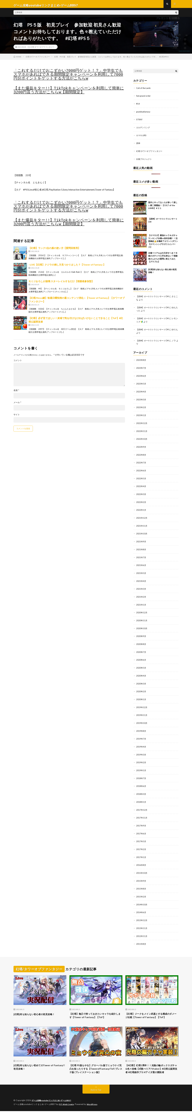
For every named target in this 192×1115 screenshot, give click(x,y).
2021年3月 (141, 587)
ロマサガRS (141, 137)
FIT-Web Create (67, 1108)
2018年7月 (141, 774)
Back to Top (96, 1094)
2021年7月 (141, 556)
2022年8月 (141, 454)
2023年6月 (141, 376)
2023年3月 (141, 400)
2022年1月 (141, 509)
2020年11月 (142, 618)
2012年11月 (142, 929)
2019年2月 (141, 758)
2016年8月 (141, 859)
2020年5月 (141, 665)
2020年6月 (141, 657)
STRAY (139, 121)
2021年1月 (141, 602)
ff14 (138, 106)
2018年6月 (141, 781)
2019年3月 (141, 750)
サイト (17, 417)
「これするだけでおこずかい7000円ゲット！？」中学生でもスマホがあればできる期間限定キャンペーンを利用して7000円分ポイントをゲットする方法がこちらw (68, 77)
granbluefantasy (144, 114)
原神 (138, 145)
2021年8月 (141, 548)
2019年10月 (142, 719)
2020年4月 (141, 672)
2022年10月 (142, 439)
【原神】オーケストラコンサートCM (153, 298)
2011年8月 (141, 937)
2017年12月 (142, 805)
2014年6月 (141, 906)
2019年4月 (141, 742)
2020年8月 (141, 641)
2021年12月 (142, 517)
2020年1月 (141, 696)
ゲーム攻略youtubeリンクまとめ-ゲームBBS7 (53, 1104)
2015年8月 (141, 883)
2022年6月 (141, 470)
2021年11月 (142, 524)
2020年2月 (141, 688)
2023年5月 (141, 384)
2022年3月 (141, 493)
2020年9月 (141, 633)
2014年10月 (142, 898)
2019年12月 (142, 704)
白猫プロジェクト (144, 160)
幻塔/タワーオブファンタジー (42, 49)
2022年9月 (141, 447)
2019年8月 (141, 727)
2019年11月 (142, 711)
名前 (16, 393)
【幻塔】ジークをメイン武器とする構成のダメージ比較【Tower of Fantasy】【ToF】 (151, 1011)
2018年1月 (141, 797)
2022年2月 (141, 501)
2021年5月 (141, 571)
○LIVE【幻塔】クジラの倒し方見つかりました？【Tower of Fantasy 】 (66, 267)
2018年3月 (141, 789)
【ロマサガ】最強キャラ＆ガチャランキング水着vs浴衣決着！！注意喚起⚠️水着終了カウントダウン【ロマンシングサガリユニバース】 (163, 243)
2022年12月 (142, 423)
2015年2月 (141, 890)
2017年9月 (141, 820)
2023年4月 (141, 392)
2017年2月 (141, 844)
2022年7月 (141, 462)
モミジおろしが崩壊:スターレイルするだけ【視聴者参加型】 (61, 283)
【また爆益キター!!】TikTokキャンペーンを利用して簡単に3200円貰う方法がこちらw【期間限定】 (69, 92)
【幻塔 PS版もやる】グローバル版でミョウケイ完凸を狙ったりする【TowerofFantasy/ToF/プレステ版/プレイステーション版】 (95, 1070)
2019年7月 (141, 735)
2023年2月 (141, 408)
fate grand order (144, 98)
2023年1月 (141, 415)
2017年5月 (141, 836)
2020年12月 (142, 610)
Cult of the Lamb (144, 90)
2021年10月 (142, 532)
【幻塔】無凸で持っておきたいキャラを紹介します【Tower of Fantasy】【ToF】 (95, 1009)
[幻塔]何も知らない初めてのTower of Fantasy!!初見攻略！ (37, 1066)
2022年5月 (141, 478)
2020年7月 (141, 649)
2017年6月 (141, 828)
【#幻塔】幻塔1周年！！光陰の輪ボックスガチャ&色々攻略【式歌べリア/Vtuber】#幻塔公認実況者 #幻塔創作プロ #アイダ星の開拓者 (151, 1070)
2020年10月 (142, 626)
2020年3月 (141, 680)
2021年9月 (141, 540)
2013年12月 (142, 914)
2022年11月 (142, 431)
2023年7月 (141, 369)
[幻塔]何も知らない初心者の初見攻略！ (38, 1007)
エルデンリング (143, 129)
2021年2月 (141, 595)
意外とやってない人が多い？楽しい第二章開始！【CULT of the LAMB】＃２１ (162, 207)
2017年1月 (141, 852)
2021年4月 (141, 579)
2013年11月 (142, 922)
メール (17, 405)
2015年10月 (142, 867)
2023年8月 (141, 361)
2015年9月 (141, 875)
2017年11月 (142, 813)
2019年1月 (141, 766)
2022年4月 (141, 485)
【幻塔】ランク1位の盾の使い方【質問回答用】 (54, 250)
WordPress (94, 1108)
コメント (18, 363)
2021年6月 (141, 563)
